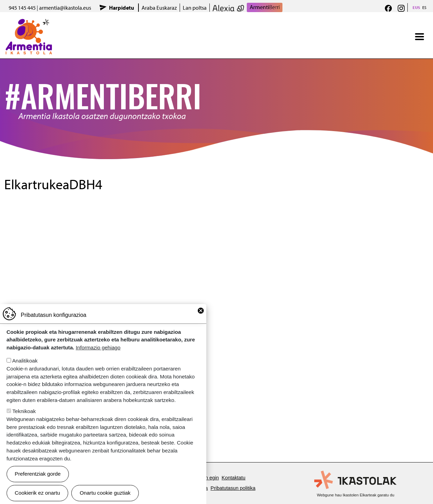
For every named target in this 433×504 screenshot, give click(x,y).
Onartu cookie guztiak (105, 493)
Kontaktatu (233, 477)
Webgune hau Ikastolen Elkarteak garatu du (355, 495)
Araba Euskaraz (159, 7)
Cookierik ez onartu (37, 493)
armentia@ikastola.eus (65, 7)
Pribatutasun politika (232, 488)
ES (424, 7)
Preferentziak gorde (38, 474)
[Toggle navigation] (419, 36)
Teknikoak (24, 411)
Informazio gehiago (98, 347)
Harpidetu (121, 7)
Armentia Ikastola (28, 23)
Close (201, 310)
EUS (416, 7)
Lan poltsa (195, 7)
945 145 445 (22, 7)
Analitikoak (24, 361)
